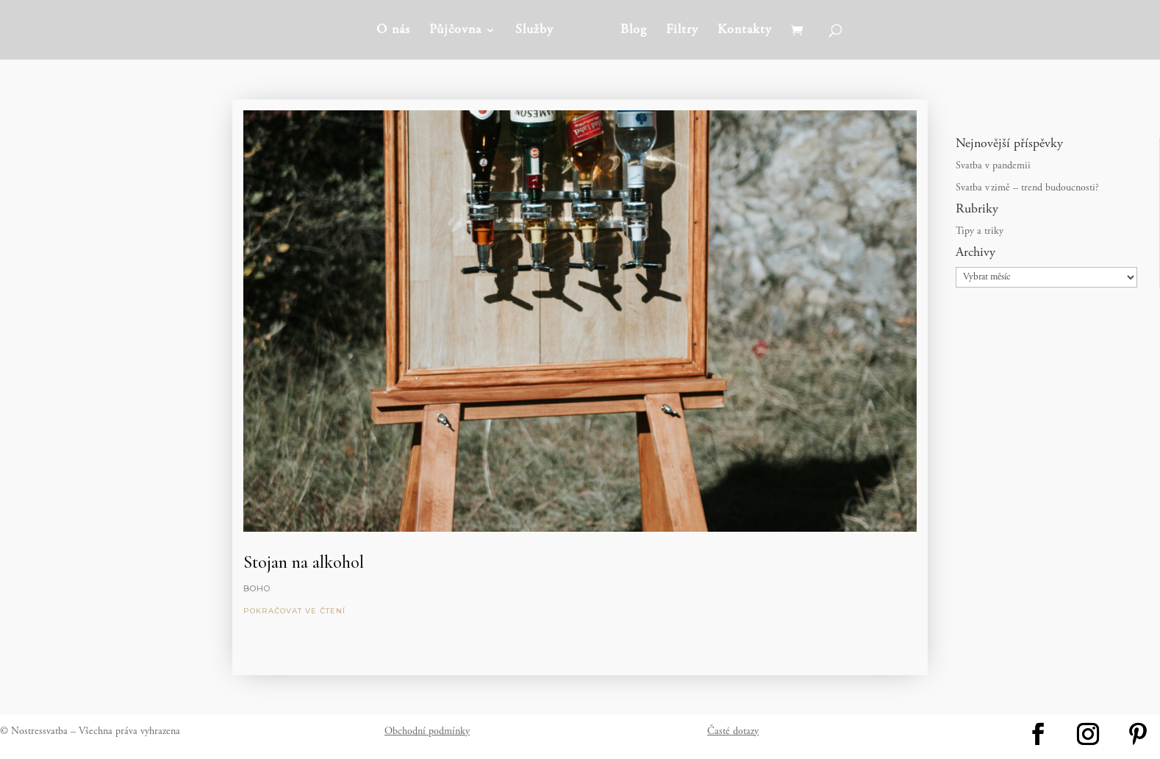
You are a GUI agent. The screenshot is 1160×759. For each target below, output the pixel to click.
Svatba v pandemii (993, 166)
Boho (257, 588)
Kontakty (744, 31)
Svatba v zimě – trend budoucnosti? (1027, 188)
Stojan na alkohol (303, 562)
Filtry (682, 31)
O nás (393, 31)
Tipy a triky (979, 232)
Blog (633, 31)
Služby (534, 31)
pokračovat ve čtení (294, 611)
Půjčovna (455, 31)
